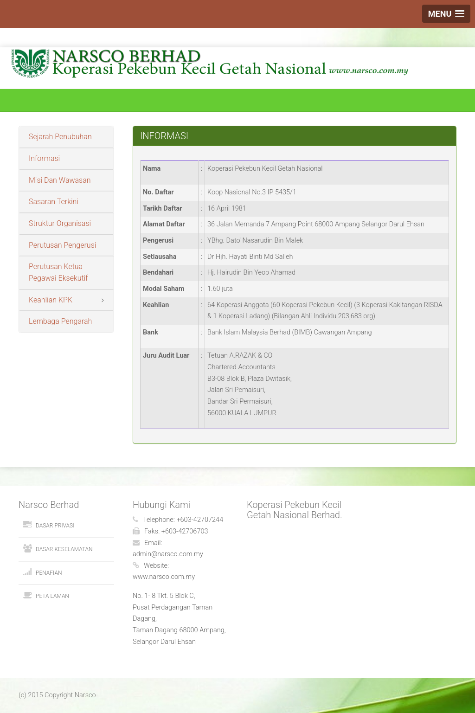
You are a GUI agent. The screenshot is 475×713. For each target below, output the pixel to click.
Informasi (44, 158)
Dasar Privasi (55, 525)
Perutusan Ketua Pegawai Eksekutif (58, 272)
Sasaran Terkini (53, 201)
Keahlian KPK (50, 299)
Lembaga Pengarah (60, 321)
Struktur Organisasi (60, 223)
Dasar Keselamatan (64, 549)
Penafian (49, 573)
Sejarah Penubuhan (60, 136)
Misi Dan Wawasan (60, 180)
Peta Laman (52, 596)
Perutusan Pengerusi (62, 245)
